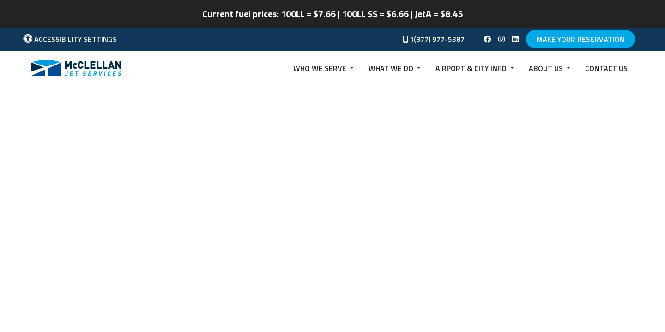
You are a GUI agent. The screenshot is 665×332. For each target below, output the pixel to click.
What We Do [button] (392, 68)
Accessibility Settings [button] (70, 39)
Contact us (606, 68)
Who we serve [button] (320, 68)
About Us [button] (547, 68)
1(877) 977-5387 (434, 39)
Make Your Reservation (580, 39)
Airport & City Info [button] (471, 68)
